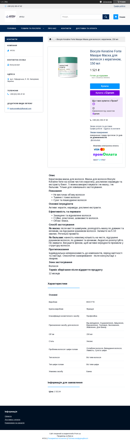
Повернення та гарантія (14, 423)
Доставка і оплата (12, 420)
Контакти (66, 28)
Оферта (8, 416)
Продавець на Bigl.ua (65, 436)
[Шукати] (106, 16)
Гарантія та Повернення (19, 35)
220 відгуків (107, 2)
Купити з (105, 93)
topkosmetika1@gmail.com (20, 108)
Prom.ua (77, 434)
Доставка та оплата (86, 28)
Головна (11, 28)
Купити (105, 86)
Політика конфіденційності (78, 438)
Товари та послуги (31, 28)
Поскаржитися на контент (57, 438)
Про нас (52, 28)
